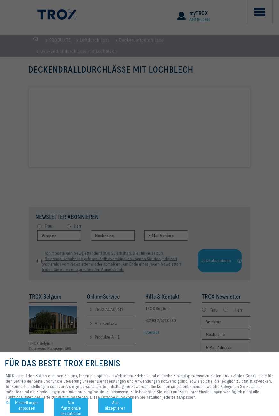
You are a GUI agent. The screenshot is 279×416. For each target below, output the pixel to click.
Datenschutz (17, 402)
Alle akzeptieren (115, 405)
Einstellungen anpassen (27, 405)
